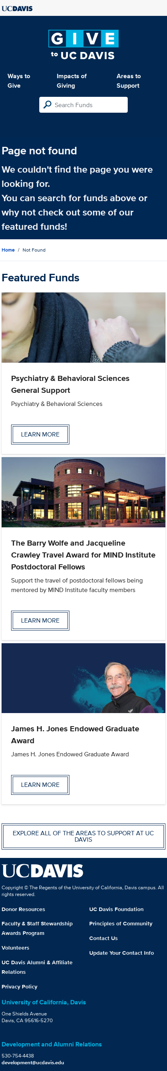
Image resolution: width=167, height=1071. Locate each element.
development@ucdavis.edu (33, 1062)
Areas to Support (129, 80)
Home (8, 249)
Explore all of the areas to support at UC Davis (83, 836)
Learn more (40, 434)
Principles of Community (120, 923)
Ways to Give (19, 80)
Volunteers (15, 948)
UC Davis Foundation (116, 909)
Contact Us (103, 938)
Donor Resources (23, 909)
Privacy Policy (19, 986)
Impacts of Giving (71, 80)
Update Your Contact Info (121, 953)
